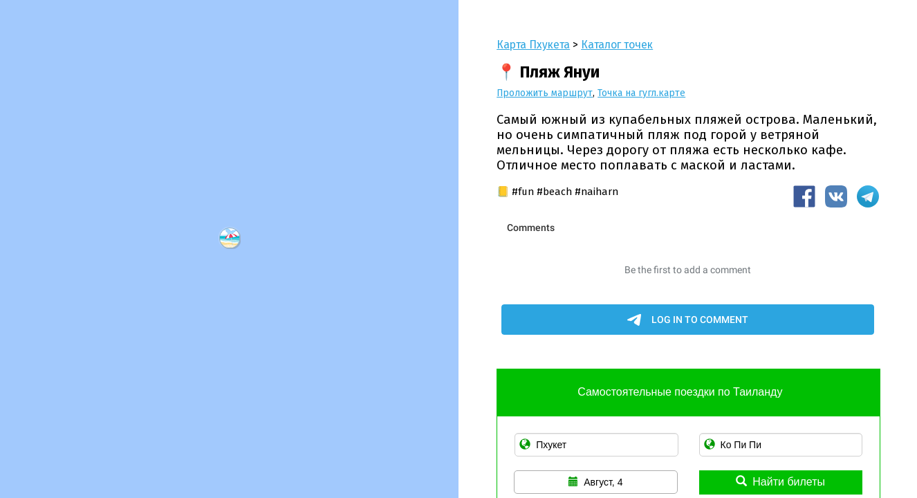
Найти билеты (780, 482)
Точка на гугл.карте (641, 93)
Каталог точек (617, 44)
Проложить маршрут (545, 93)
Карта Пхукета (533, 44)
